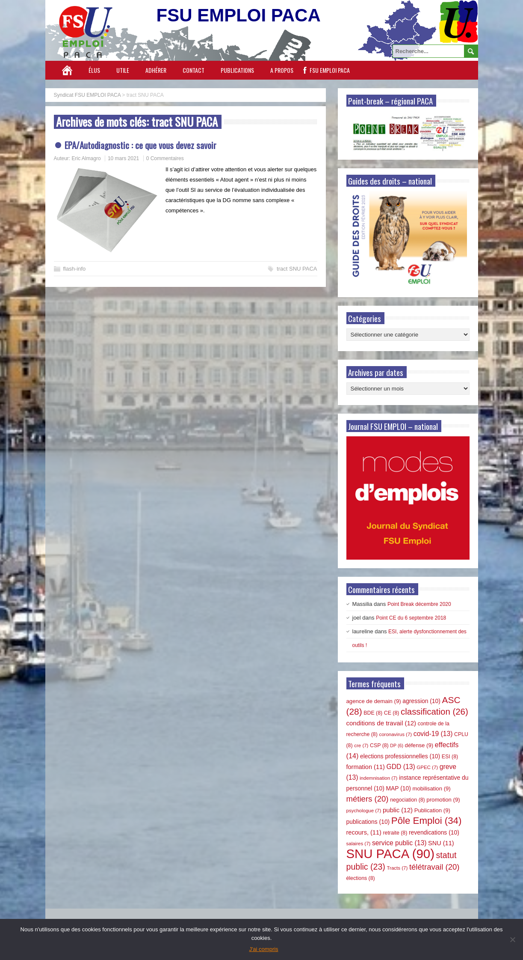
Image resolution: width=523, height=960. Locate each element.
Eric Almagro (86, 158)
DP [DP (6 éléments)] (396, 745)
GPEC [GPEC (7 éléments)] (427, 767)
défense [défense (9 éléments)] (419, 745)
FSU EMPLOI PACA (330, 70)
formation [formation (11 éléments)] (365, 766)
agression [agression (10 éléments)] (421, 701)
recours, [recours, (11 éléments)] (363, 832)
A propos (281, 70)
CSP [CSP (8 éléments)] (379, 745)
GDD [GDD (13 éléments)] (401, 766)
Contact (193, 70)
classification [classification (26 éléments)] (434, 711)
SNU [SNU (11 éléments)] (441, 843)
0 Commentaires (165, 158)
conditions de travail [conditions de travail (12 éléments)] (381, 723)
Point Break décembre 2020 (419, 604)
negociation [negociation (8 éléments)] (407, 800)
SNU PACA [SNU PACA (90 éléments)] (390, 854)
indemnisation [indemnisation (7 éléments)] (378, 778)
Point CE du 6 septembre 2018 (411, 618)
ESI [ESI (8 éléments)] (450, 757)
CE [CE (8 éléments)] (391, 713)
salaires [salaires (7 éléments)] (358, 843)
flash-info (74, 268)
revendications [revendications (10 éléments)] (434, 832)
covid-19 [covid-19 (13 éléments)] (433, 733)
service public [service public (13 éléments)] (399, 843)
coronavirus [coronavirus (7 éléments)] (395, 734)
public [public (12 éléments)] (398, 810)
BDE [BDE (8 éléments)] (372, 713)
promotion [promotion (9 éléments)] (443, 799)
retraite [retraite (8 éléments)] (395, 833)
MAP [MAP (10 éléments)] (398, 788)
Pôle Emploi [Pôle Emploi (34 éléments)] (426, 820)
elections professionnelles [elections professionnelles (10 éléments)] (400, 756)
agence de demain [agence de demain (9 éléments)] (373, 701)
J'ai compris (263, 949)
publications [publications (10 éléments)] (368, 821)
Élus (94, 70)
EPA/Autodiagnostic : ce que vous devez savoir (140, 145)
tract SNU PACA (297, 268)
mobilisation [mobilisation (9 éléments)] (431, 788)
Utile (122, 70)
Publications (237, 70)
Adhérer (155, 70)
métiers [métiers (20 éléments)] (367, 798)
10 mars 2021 (123, 158)
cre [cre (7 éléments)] (361, 745)
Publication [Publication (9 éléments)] (432, 810)
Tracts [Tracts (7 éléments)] (397, 868)
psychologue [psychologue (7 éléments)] (363, 810)
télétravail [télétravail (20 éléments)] (434, 866)
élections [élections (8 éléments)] (360, 878)
